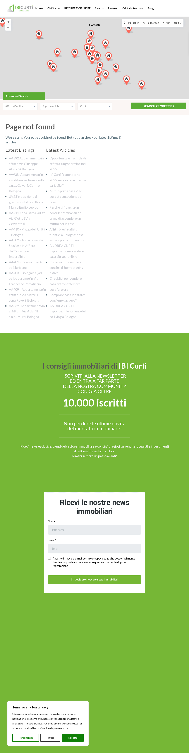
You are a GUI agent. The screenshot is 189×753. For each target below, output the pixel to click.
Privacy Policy (84, 749)
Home (39, 8)
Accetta (73, 737)
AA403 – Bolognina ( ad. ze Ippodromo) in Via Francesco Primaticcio (25, 278)
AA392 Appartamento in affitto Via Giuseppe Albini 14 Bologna (26, 163)
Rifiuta (50, 737)
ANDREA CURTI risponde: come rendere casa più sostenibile (66, 251)
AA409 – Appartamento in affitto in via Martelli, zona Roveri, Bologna (27, 294)
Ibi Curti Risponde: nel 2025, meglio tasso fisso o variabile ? (67, 180)
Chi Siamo (53, 8)
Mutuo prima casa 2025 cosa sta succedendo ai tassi (66, 196)
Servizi (99, 8)
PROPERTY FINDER (77, 8)
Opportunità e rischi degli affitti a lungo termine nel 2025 (67, 163)
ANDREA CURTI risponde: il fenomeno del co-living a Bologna (67, 311)
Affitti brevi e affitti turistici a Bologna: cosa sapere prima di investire (67, 234)
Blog (151, 8)
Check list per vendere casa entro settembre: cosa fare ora (65, 283)
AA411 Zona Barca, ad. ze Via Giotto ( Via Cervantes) (27, 218)
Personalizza (26, 737)
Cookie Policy (105, 749)
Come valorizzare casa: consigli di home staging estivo (66, 267)
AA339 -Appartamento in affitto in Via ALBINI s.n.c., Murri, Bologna (27, 311)
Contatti (94, 25)
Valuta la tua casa (132, 8)
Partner (112, 8)
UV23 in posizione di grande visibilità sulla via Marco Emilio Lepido (26, 201)
